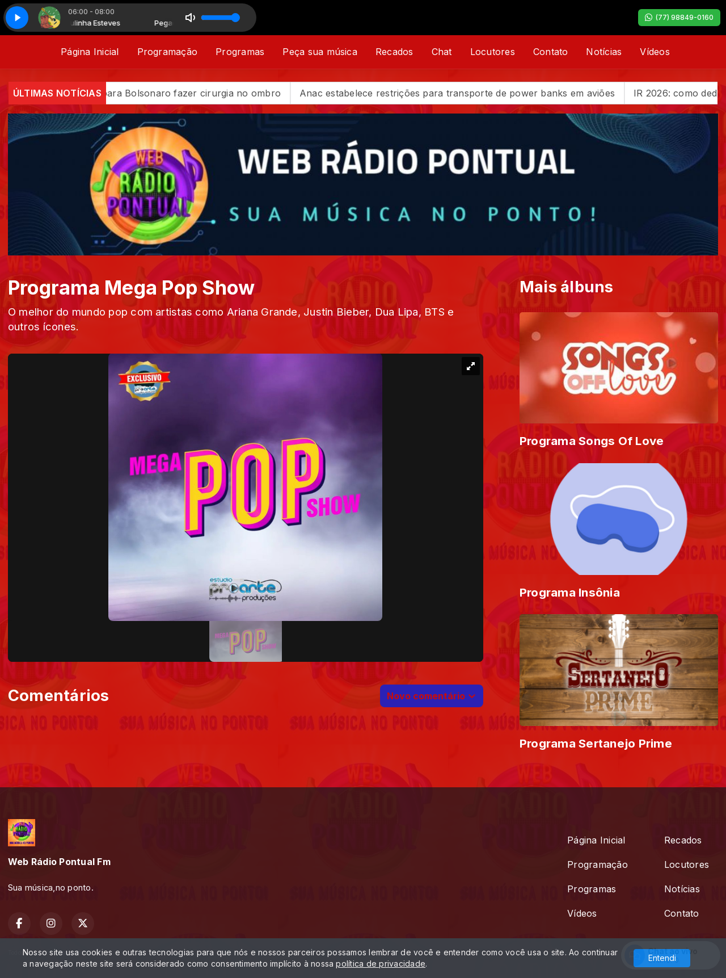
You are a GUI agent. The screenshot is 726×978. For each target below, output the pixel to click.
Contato (550, 51)
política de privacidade (380, 963)
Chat (442, 51)
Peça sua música (319, 51)
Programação (167, 51)
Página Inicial (90, 51)
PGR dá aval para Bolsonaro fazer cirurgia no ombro (190, 93)
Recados (394, 51)
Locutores (492, 51)
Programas (240, 51)
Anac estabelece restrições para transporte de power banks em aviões (485, 93)
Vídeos (654, 51)
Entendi (662, 958)
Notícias (604, 51)
